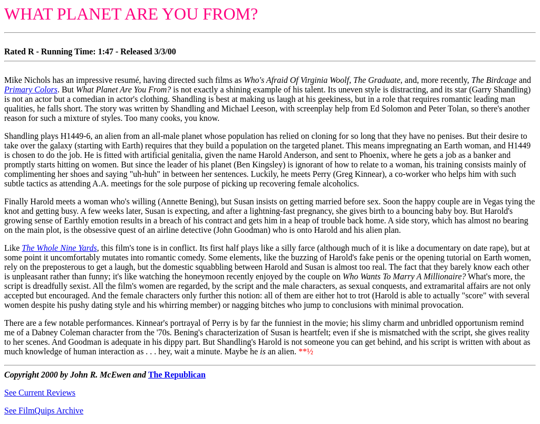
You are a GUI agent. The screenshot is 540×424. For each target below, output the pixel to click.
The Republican (177, 374)
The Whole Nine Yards (59, 247)
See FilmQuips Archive (43, 410)
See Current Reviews (39, 392)
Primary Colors (30, 89)
